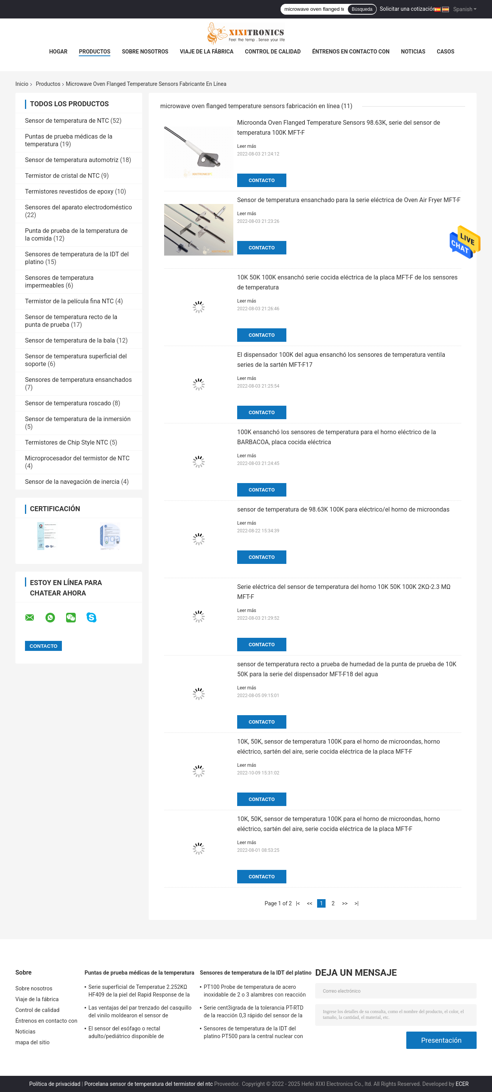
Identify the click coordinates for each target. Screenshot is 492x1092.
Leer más (246, 146)
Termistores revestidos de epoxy (69, 191)
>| (356, 903)
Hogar (58, 51)
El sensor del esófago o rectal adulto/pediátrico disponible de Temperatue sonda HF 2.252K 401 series (137, 1033)
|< (298, 903)
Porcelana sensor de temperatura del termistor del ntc (149, 1084)
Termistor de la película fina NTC (69, 301)
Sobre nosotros (145, 51)
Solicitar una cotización (407, 9)
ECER (462, 1084)
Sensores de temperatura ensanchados (78, 379)
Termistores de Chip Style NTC (66, 442)
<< (309, 903)
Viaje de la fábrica (206, 51)
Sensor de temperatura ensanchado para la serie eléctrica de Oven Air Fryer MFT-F (348, 200)
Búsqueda (362, 9)
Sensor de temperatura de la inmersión (78, 419)
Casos (445, 51)
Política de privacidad (54, 1084)
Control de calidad (273, 51)
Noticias (413, 51)
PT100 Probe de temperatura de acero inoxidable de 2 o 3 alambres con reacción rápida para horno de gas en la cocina (255, 992)
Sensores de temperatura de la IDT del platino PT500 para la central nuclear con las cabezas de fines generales (253, 1033)
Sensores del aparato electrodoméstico (78, 207)
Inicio (21, 84)
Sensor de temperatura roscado (68, 403)
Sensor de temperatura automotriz (71, 160)
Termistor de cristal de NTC (62, 175)
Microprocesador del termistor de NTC (77, 458)
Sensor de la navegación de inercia (72, 481)
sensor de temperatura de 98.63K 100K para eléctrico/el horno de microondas (343, 509)
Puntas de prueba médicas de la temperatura (139, 973)
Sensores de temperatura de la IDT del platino (256, 973)
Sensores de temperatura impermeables (59, 281)
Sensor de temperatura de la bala (70, 340)
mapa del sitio (32, 1042)
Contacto (262, 180)
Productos (94, 51)
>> (345, 903)
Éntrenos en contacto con (350, 51)
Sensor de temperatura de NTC (67, 120)
